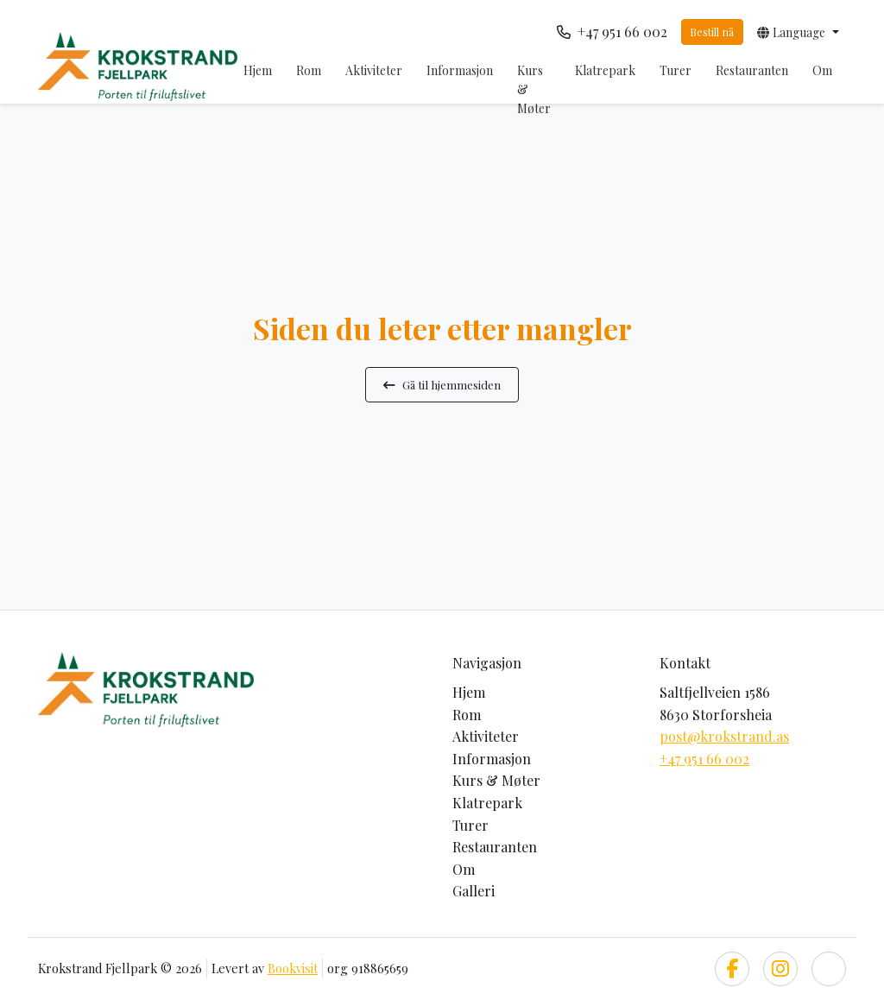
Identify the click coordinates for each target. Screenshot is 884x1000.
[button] (798, 32)
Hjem (257, 70)
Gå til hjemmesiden (442, 384)
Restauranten (752, 70)
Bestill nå (712, 31)
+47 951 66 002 (704, 759)
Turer (675, 70)
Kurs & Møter (534, 89)
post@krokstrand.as (724, 736)
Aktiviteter (373, 70)
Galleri (473, 891)
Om (822, 70)
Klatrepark (605, 70)
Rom (308, 70)
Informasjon (459, 70)
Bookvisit (293, 968)
